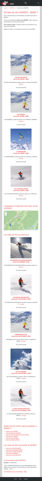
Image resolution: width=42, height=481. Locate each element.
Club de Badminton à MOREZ (13, 433)
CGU (20, 479)
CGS (15, 479)
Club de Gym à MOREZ (12, 431)
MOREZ (12, 8)
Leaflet (25, 229)
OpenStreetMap (35, 229)
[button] (10, 225)
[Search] (26, 3)
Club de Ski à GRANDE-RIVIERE (14, 450)
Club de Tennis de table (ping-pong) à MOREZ (17, 434)
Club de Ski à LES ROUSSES (13, 455)
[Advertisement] (21, 43)
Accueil (5, 8)
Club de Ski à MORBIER (12, 453)
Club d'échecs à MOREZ (12, 438)
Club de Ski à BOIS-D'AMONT (13, 448)
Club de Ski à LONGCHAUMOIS (14, 451)
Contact (26, 479)
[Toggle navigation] (38, 3)
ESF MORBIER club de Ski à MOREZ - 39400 (15, 471)
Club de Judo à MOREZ (12, 436)
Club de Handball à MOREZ (13, 439)
